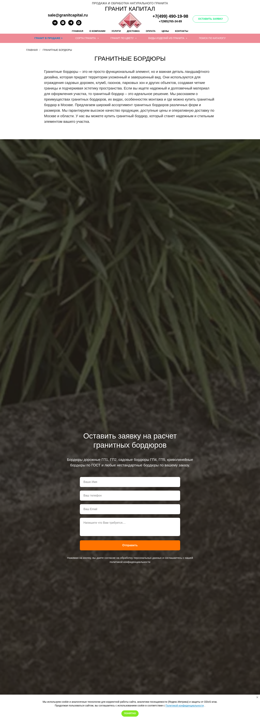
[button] (210, 19)
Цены (165, 31)
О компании (97, 31)
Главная (77, 31)
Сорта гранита (86, 38)
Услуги (116, 31)
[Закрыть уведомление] (257, 697)
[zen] (63, 24)
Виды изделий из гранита (166, 38)
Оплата (151, 31)
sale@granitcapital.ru (68, 15)
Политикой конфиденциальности (184, 705)
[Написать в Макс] (78, 24)
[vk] (55, 24)
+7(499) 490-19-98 (170, 16)
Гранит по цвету (122, 38)
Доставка (133, 31)
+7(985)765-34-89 (170, 21)
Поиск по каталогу (212, 38)
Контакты (181, 31)
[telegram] (71, 24)
